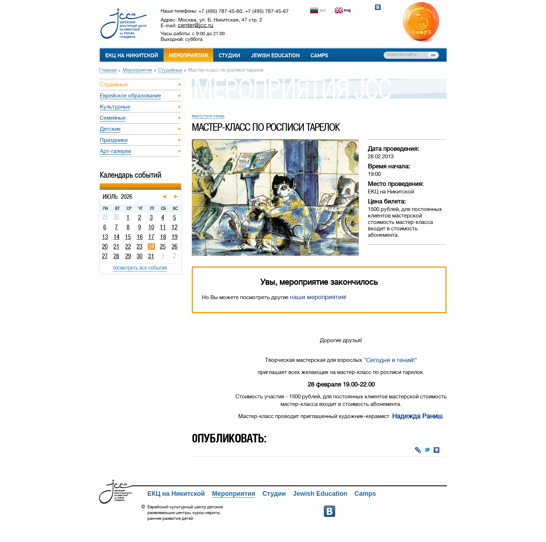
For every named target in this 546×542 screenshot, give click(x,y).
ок (433, 54)
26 (174, 246)
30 (139, 256)
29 (128, 256)
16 (140, 237)
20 (105, 246)
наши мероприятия (317, 297)
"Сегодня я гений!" (390, 360)
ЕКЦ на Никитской (131, 55)
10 (151, 227)
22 (128, 246)
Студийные (170, 70)
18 (163, 237)
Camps (319, 55)
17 (151, 237)
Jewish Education (275, 55)
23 (139, 246)
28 (116, 256)
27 (105, 256)
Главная (108, 70)
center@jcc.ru (195, 25)
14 (116, 237)
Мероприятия (188, 55)
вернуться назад (208, 115)
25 (163, 246)
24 (151, 246)
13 (105, 237)
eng (347, 10)
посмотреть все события (140, 267)
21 (116, 246)
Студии (229, 55)
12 (174, 227)
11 (163, 227)
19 (174, 237)
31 (151, 256)
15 (128, 237)
